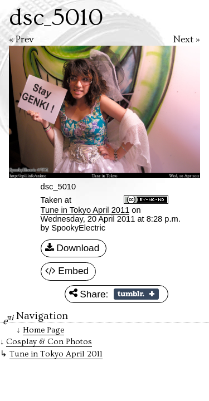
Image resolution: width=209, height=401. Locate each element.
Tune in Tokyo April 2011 (85, 210)
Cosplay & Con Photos (49, 341)
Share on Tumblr (136, 294)
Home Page (43, 330)
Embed (67, 271)
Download (72, 248)
